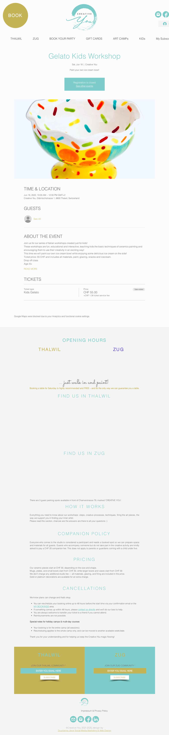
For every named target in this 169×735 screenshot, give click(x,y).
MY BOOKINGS (41, 606)
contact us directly (86, 609)
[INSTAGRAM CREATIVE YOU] (81, 719)
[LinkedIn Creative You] (95, 719)
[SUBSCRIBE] (49, 677)
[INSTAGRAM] (158, 14)
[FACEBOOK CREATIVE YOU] (88, 719)
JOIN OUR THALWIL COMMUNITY (48, 665)
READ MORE (30, 268)
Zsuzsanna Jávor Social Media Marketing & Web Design (84, 730)
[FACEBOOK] (166, 14)
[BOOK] (15, 15)
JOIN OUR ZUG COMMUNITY (119, 665)
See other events (84, 86)
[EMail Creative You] (73, 719)
